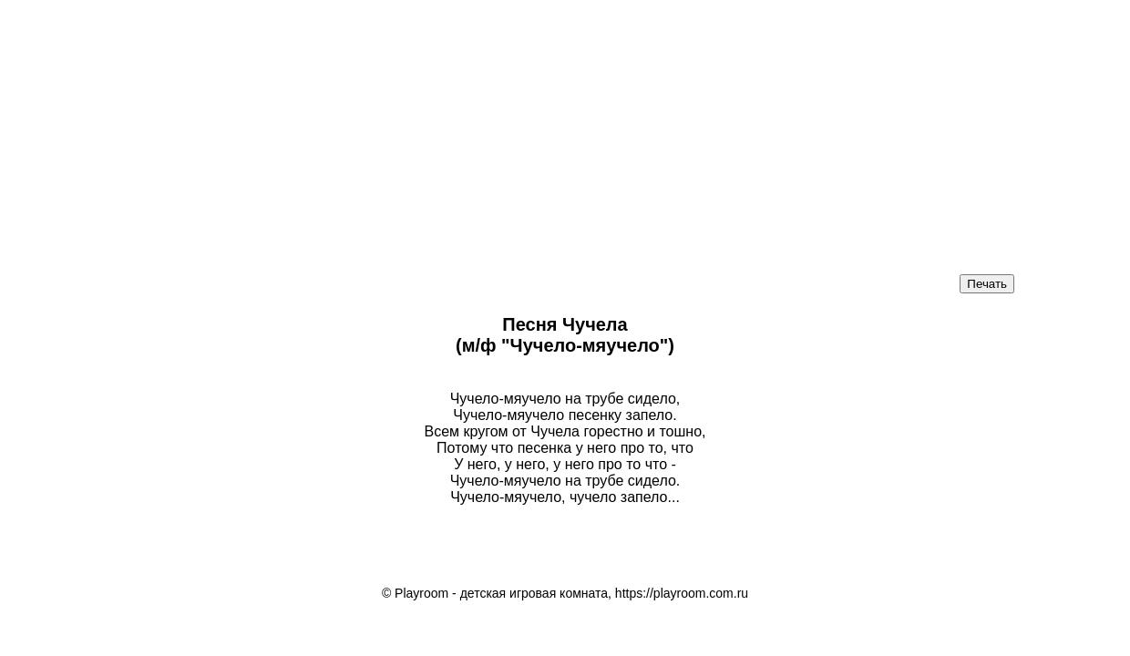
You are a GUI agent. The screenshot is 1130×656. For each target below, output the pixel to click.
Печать (987, 284)
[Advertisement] (455, 127)
